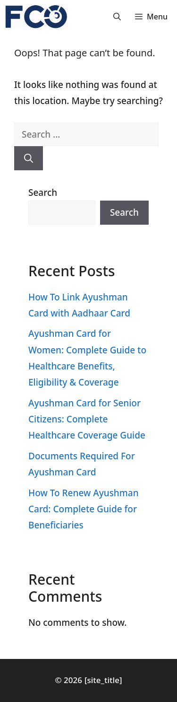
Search (42, 192)
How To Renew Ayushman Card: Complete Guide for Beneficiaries (83, 509)
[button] (117, 16)
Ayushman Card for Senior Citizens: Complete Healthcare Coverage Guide (86, 419)
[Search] (28, 158)
